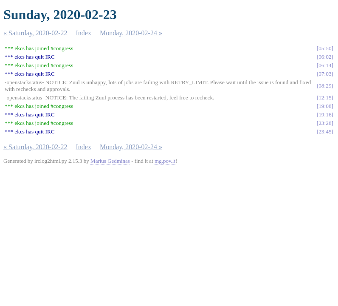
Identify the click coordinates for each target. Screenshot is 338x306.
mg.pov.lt (165, 161)
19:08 (324, 106)
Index (83, 33)
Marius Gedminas (110, 161)
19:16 (324, 114)
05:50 (324, 48)
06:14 (324, 65)
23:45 (324, 131)
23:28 (324, 123)
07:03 (324, 74)
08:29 (324, 85)
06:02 (324, 57)
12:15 (324, 97)
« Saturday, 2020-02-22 (35, 33)
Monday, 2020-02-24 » (131, 33)
